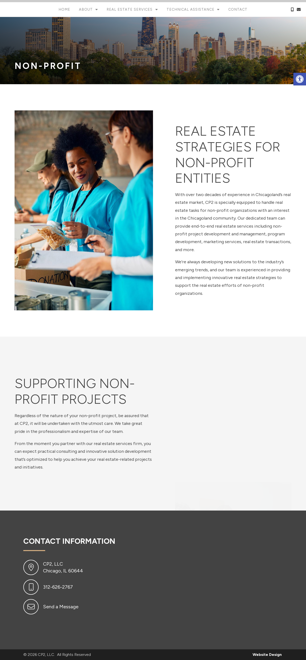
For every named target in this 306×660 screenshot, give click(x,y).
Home (64, 9)
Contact (237, 9)
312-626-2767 (58, 587)
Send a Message (60, 607)
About (86, 9)
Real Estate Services (130, 9)
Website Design (267, 654)
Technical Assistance (191, 9)
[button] (299, 79)
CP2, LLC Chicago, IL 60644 (63, 567)
